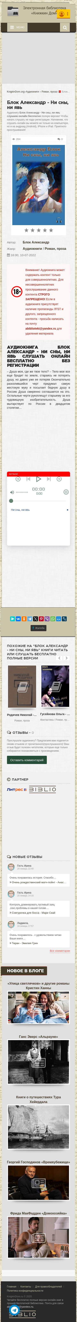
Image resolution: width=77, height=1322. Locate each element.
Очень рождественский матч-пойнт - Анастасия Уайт (39, 882)
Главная (11, 1286)
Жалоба (39, 628)
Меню (17, 27)
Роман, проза (55, 248)
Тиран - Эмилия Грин (24, 943)
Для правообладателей (48, 1286)
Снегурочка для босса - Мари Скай (32, 912)
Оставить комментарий (27, 760)
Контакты (25, 1286)
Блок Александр (36, 242)
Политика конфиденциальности (25, 1290)
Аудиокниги (32, 248)
